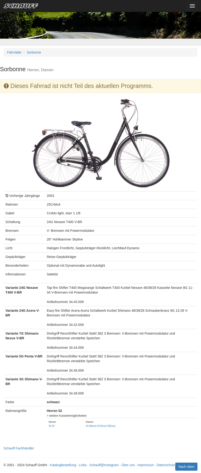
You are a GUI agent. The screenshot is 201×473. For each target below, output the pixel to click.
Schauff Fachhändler (19, 448)
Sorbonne (34, 52)
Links (83, 465)
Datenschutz (166, 465)
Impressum (145, 465)
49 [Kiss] (101, 426)
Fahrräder (14, 52)
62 (53, 426)
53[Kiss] (111, 426)
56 (50, 426)
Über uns (128, 465)
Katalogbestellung (63, 465)
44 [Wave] (91, 426)
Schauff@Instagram (104, 465)
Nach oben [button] (186, 467)
